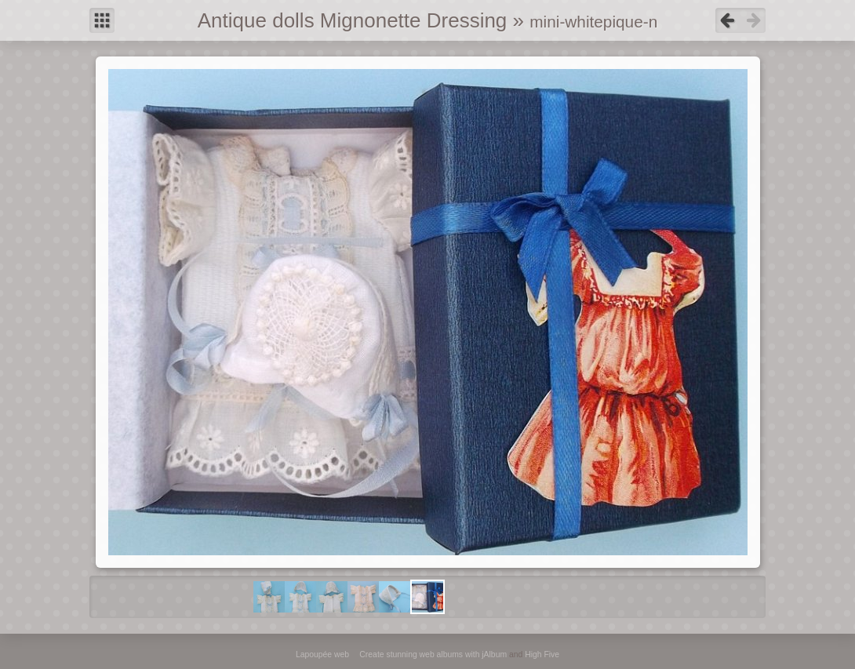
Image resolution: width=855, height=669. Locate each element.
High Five (542, 654)
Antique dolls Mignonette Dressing (353, 20)
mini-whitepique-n (593, 22)
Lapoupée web (322, 654)
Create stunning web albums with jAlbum (433, 654)
